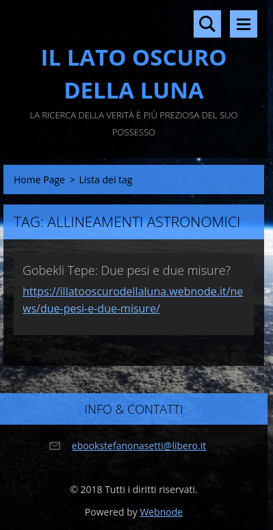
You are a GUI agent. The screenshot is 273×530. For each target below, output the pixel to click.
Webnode (161, 511)
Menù (243, 24)
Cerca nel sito (207, 24)
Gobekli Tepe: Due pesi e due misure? (127, 270)
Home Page (39, 179)
